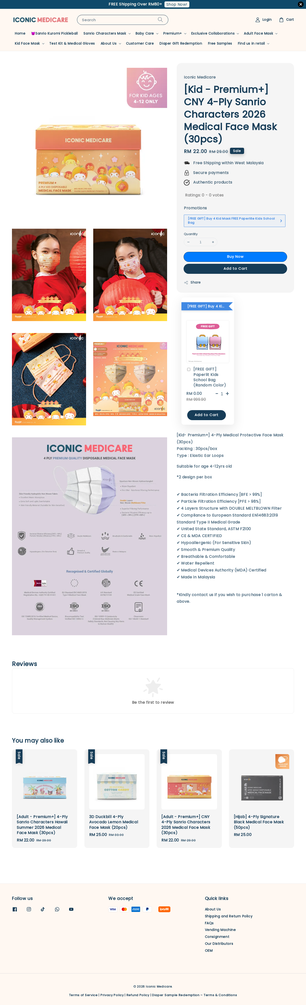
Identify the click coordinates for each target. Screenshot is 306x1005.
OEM (209, 950)
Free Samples (220, 43)
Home (20, 33)
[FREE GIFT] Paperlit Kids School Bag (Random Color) (206, 377)
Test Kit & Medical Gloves (72, 43)
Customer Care (140, 43)
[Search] (160, 19)
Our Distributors (219, 943)
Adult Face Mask (258, 33)
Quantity (190, 234)
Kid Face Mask (27, 43)
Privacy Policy (112, 995)
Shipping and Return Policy (229, 916)
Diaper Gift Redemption (180, 43)
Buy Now (235, 256)
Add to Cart (235, 268)
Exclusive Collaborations (213, 33)
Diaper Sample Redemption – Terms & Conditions (194, 995)
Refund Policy (137, 995)
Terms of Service (83, 995)
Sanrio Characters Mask (104, 33)
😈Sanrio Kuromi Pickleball (54, 33)
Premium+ (172, 33)
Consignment (217, 936)
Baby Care (145, 33)
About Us (109, 43)
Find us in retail (251, 43)
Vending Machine (220, 929)
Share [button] (192, 282)
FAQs (209, 923)
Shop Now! (176, 4)
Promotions (195, 208)
